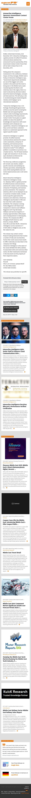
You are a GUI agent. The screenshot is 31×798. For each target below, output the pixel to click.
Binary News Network (8, 463)
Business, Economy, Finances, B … (17, 461)
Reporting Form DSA (15, 793)
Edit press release (10, 311)
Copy (24, 282)
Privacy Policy (12, 791)
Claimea (5, 517)
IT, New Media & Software (21, 19)
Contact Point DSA (5, 793)
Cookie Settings (25, 793)
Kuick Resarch (6, 708)
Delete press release (11, 307)
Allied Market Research (8, 550)
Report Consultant (7, 601)
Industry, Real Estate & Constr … (16, 599)
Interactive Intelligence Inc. (19, 21)
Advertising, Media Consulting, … (17, 516)
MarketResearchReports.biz (9, 654)
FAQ (2, 791)
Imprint (6, 791)
